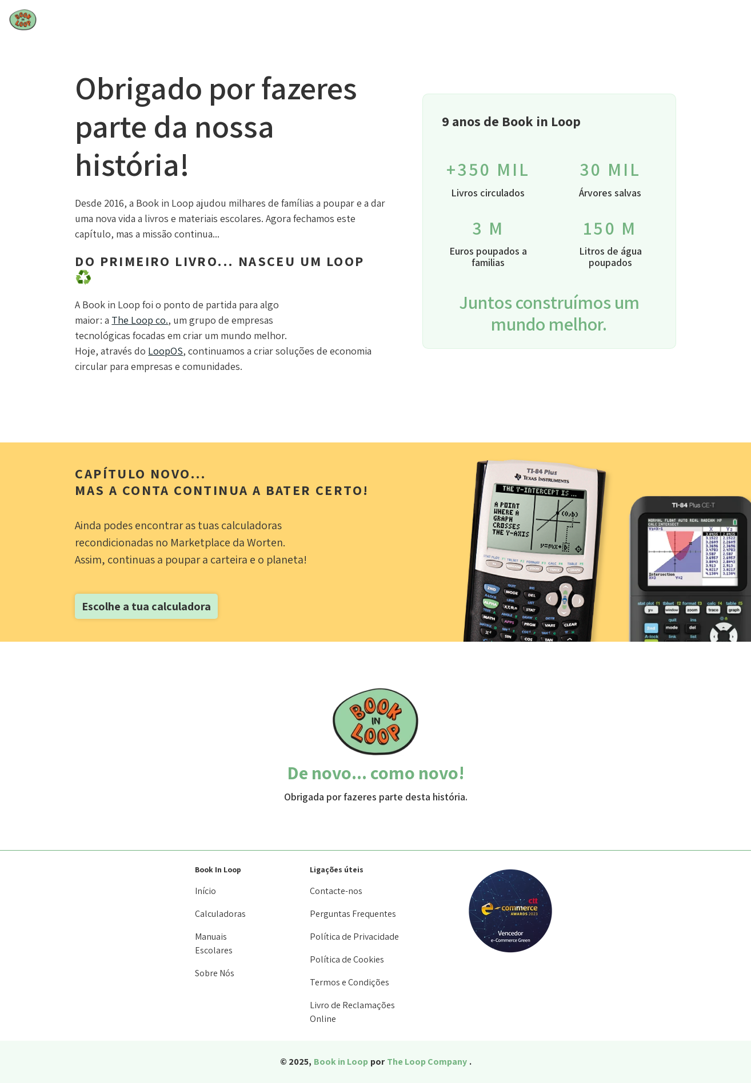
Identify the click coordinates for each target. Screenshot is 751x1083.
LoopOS (165, 350)
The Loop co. (139, 320)
